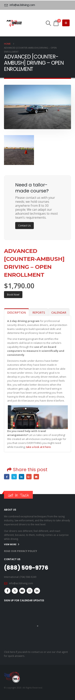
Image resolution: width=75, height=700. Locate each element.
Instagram (30, 591)
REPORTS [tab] (38, 312)
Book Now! (13, 294)
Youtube (22, 591)
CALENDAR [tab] (58, 312)
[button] (48, 23)
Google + (29, 476)
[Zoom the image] (19, 137)
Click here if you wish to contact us (23, 651)
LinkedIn (21, 476)
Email (36, 476)
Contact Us (24, 225)
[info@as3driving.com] (20, 5)
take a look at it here (38, 447)
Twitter (14, 476)
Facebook (6, 476)
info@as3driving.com (21, 583)
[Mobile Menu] (66, 22)
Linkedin (37, 591)
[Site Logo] (14, 23)
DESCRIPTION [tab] (16, 312)
